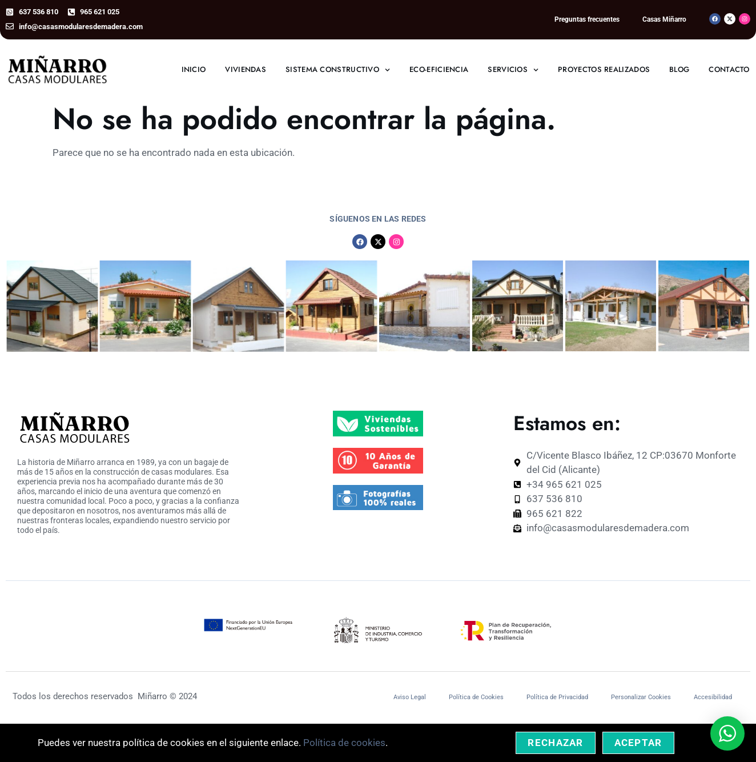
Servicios (513, 70)
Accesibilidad (713, 697)
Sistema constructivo (337, 70)
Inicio (194, 69)
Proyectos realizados (604, 69)
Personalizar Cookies (641, 697)
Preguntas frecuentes (587, 19)
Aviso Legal (409, 697)
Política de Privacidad (557, 697)
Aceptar (638, 742)
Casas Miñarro (664, 19)
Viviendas (245, 69)
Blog (679, 69)
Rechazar (555, 742)
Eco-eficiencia (438, 69)
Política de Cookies (476, 697)
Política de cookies (344, 742)
